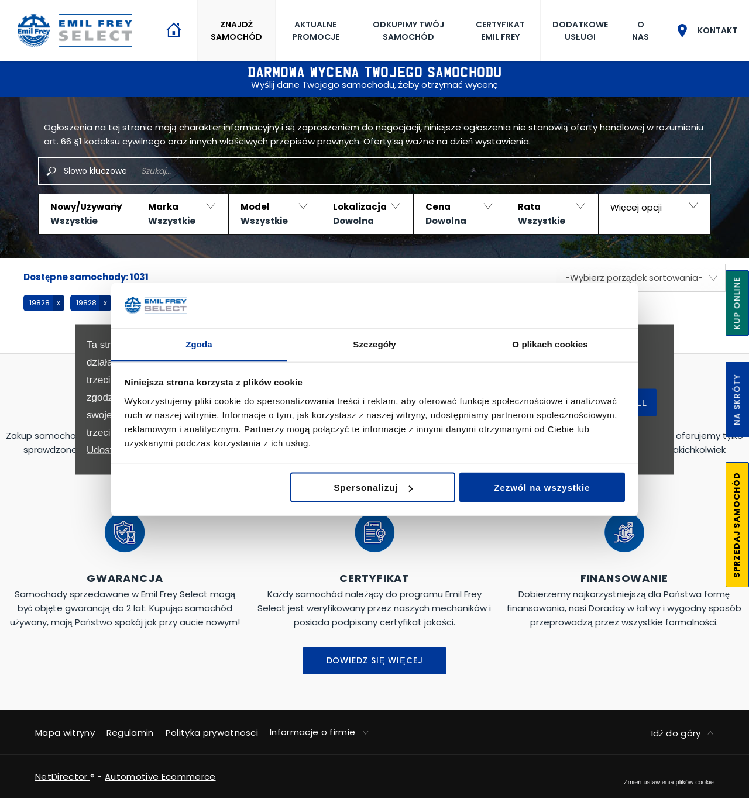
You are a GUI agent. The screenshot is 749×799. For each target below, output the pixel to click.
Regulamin (130, 732)
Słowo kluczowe (95, 171)
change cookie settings (669, 782)
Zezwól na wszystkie (542, 488)
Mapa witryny (65, 732)
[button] (87, 214)
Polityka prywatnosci (212, 732)
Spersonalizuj (373, 488)
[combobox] (641, 278)
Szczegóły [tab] (374, 344)
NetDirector (62, 776)
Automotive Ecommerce (160, 776)
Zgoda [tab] (198, 344)
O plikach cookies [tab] (549, 344)
